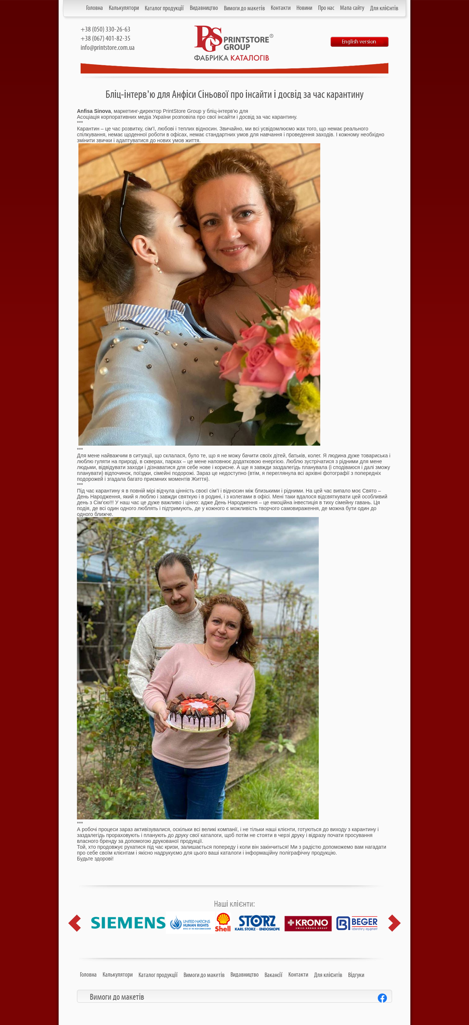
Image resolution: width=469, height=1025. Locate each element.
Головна (94, 8)
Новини (304, 8)
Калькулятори (124, 8)
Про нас (326, 8)
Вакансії (273, 975)
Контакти (281, 8)
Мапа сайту (352, 8)
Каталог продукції (164, 8)
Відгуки (356, 975)
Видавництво (204, 8)
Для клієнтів (384, 8)
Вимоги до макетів (244, 8)
